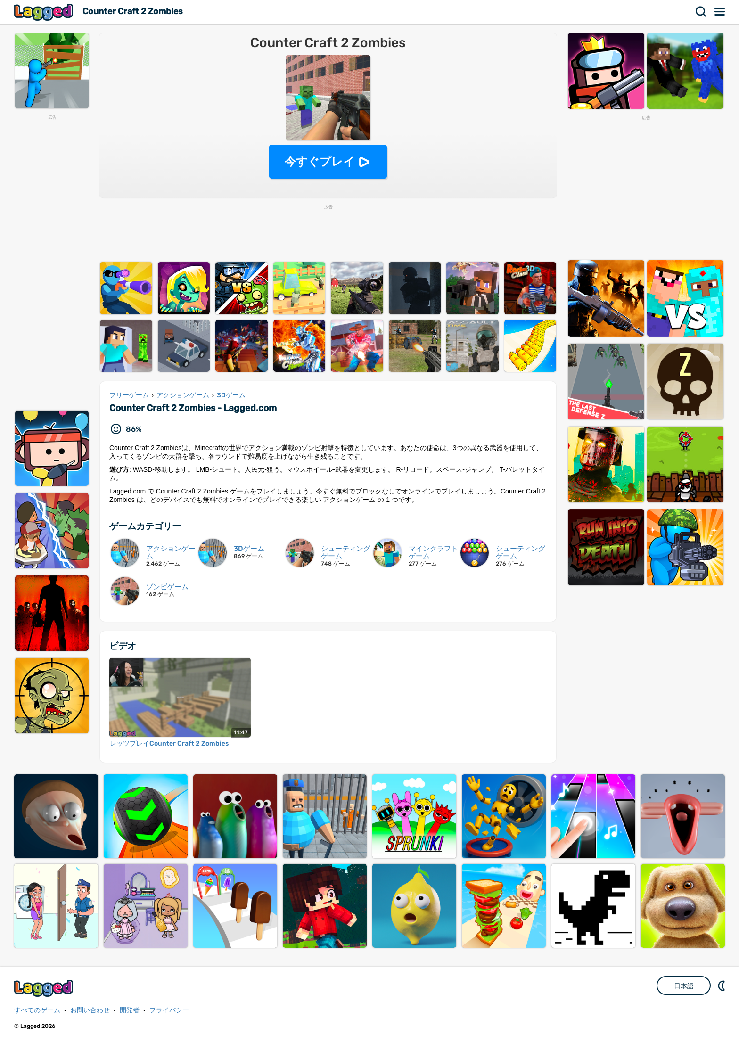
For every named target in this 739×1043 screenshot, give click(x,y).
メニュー (720, 12)
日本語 (684, 986)
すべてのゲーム (37, 1010)
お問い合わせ (90, 1010)
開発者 (130, 1010)
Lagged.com (44, 988)
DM (722, 985)
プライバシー (169, 1010)
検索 (701, 12)
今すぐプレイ (320, 161)
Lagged (44, 12)
